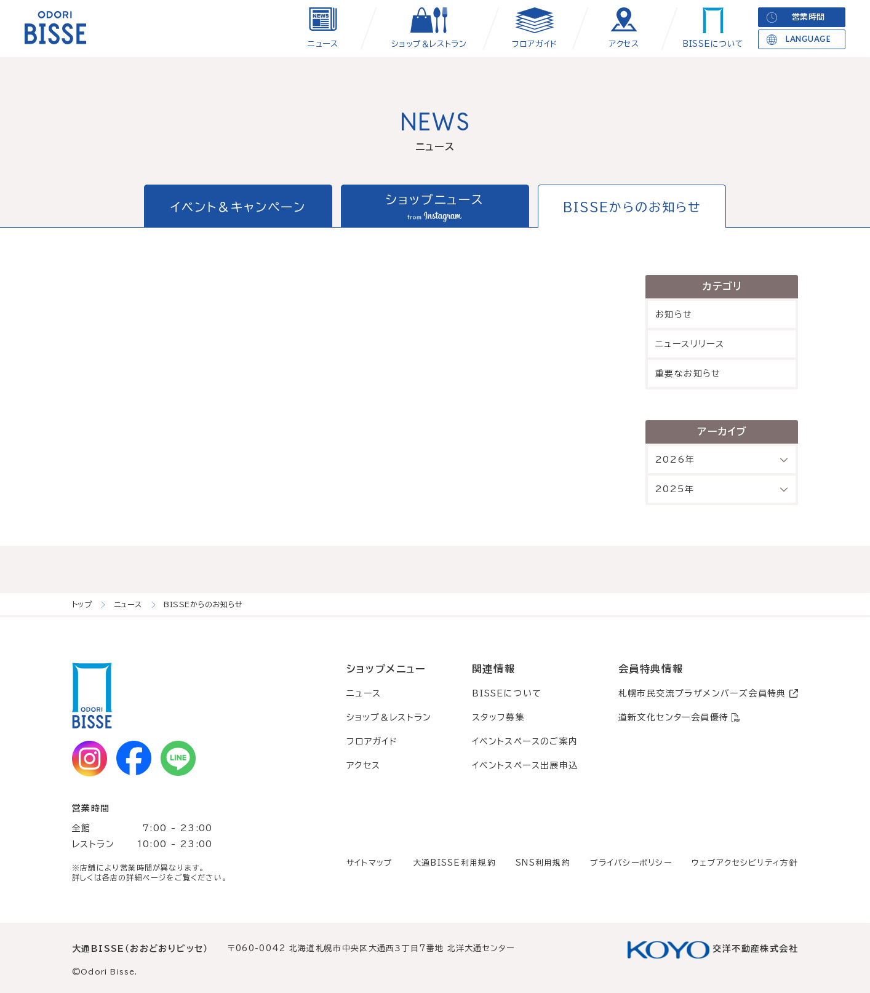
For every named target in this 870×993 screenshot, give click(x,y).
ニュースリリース (689, 344)
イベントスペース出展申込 (525, 765)
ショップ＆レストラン (389, 717)
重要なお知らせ (688, 373)
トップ (82, 604)
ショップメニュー (386, 669)
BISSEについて (507, 693)
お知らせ (674, 314)
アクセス (363, 765)
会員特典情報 (651, 669)
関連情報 (493, 669)
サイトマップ (369, 863)
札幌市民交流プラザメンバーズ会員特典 (708, 693)
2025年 (721, 489)
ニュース (128, 604)
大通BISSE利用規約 (454, 863)
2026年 (721, 459)
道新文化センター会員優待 (679, 717)
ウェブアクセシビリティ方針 (745, 863)
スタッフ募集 (498, 717)
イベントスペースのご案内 (525, 741)
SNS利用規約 (543, 863)
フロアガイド (371, 741)
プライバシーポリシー (631, 863)
